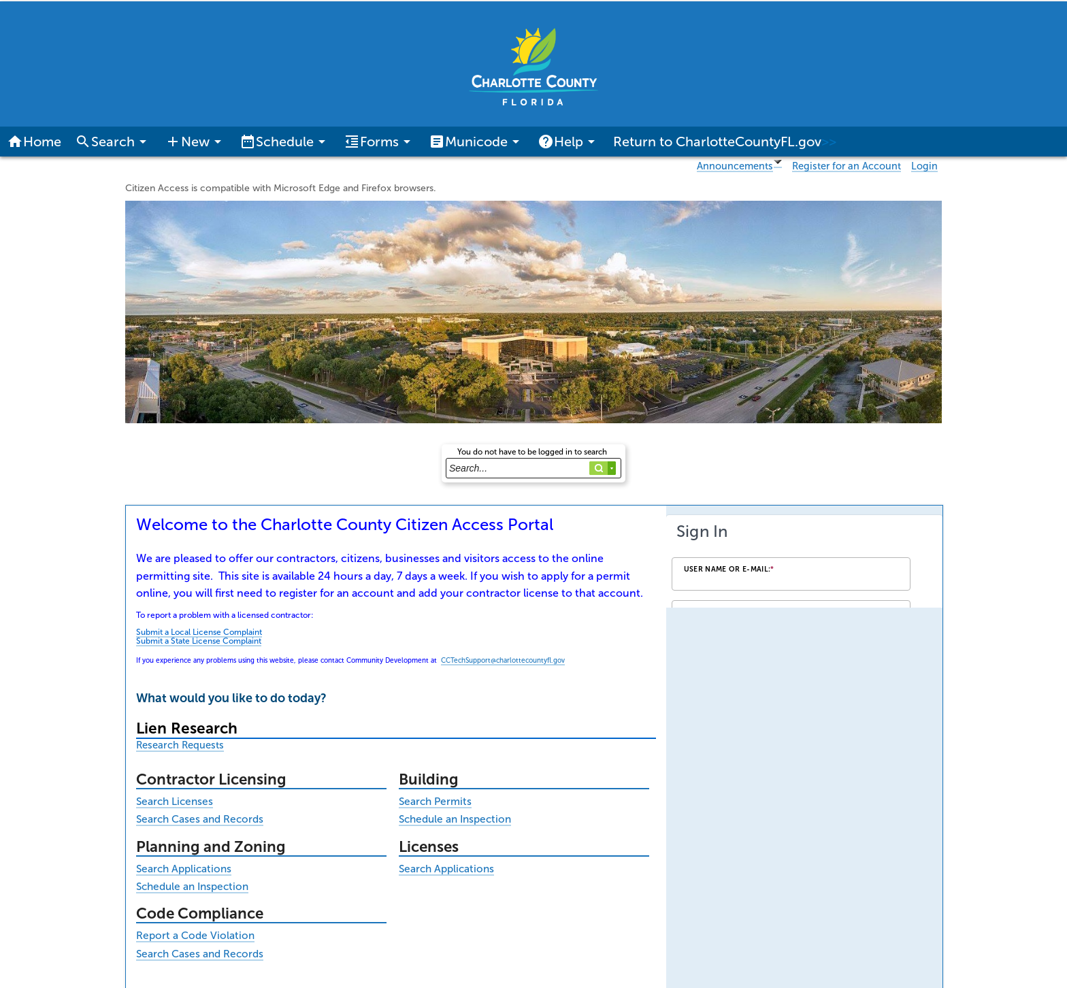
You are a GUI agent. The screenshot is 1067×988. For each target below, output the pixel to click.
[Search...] (533, 468)
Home (34, 141)
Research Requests (180, 745)
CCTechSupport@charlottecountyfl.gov (503, 661)
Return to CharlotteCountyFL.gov (724, 141)
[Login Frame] (804, 561)
